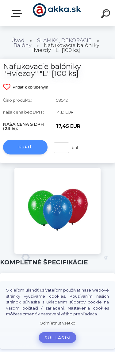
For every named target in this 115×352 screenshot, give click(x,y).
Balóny (22, 45)
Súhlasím (57, 337)
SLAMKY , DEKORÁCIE (64, 40)
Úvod (18, 40)
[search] (106, 15)
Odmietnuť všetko (57, 323)
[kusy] (61, 147)
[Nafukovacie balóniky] (57, 170)
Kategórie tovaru (18, 13)
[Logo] (57, 13)
